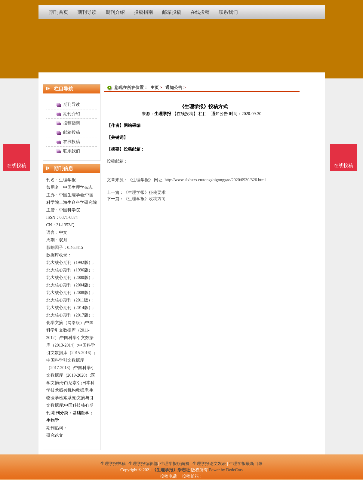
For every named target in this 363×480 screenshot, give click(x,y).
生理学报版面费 (174, 463)
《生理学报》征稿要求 (145, 192)
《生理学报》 (140, 180)
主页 (154, 87)
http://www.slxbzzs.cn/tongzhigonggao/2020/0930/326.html (215, 180)
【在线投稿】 (185, 114)
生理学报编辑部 (143, 463)
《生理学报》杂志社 (171, 470)
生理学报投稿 (113, 463)
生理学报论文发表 (209, 463)
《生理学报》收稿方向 (145, 199)
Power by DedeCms (226, 470)
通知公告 (173, 87)
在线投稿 (343, 165)
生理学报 (162, 114)
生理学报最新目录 (246, 463)
